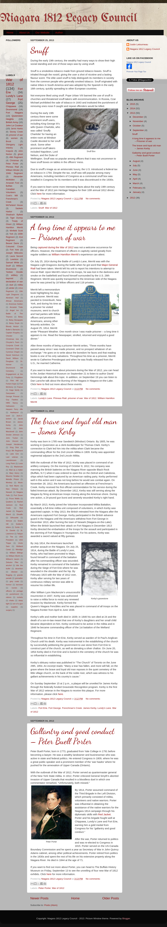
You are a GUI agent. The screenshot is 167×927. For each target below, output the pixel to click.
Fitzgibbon (18, 377)
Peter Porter (44, 888)
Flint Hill (14, 381)
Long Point (10, 463)
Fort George (55, 708)
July (135, 165)
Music (20, 482)
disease (14, 572)
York (11, 234)
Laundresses (11, 460)
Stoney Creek (16, 132)
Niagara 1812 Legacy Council (68, 18)
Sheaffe (20, 514)
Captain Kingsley (13, 333)
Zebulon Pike (12, 562)
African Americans (14, 301)
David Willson (12, 358)
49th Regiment (16, 157)
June (135, 170)
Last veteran (12, 457)
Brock (8, 141)
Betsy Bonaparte (16, 320)
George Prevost (12, 396)
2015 (133, 104)
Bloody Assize (12, 326)
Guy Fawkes (12, 400)
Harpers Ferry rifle (14, 409)
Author (59, 32)
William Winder (13, 170)
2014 (133, 108)
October (137, 125)
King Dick (14, 447)
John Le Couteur (14, 125)
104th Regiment (14, 173)
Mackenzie (18, 467)
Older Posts (110, 898)
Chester (9, 336)
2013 (133, 113)
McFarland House (14, 205)
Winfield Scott (16, 231)
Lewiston (14, 259)
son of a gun (18, 604)
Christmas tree (12, 339)
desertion (19, 569)
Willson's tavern (12, 559)
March (136, 183)
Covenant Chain (13, 349)
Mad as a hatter (16, 470)
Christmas (14, 160)
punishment (14, 594)
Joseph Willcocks (14, 253)
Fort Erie (42, 708)
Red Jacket (104, 814)
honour (9, 585)
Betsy (20, 317)
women (14, 138)
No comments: (93, 198)
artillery (14, 275)
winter (11, 288)
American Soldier (16, 304)
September (139, 130)
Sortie (17, 527)
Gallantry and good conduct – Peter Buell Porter (73, 736)
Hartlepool (14, 412)
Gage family (14, 390)
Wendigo (19, 549)
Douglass (9, 361)
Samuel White (12, 262)
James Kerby (89, 708)
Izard (8, 416)
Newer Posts (39, 898)
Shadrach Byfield (14, 214)
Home (10, 32)
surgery (9, 610)
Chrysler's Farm (12, 342)
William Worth (14, 556)
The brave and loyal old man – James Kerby (74, 426)
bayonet (9, 278)
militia (20, 285)
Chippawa (11, 106)
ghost (20, 154)
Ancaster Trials (16, 307)
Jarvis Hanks (17, 128)
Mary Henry (14, 473)
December (138, 117)
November (138, 121)
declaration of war (14, 281)
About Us (24, 32)
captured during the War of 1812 (55, 247)
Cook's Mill (12, 195)
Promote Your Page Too (136, 72)
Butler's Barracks (13, 330)
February (138, 187)
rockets (20, 597)
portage (20, 591)
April (135, 179)
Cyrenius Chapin (13, 352)
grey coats (14, 581)
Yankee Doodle (14, 272)
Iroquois (9, 151)
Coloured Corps (14, 246)
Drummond (11, 109)
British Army (12, 122)
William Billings (16, 553)
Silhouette (14, 518)
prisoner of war (75, 398)
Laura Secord (16, 256)
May (135, 174)
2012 (133, 197)
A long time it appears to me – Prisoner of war (73, 232)
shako (11, 600)
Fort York (14, 250)
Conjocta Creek (12, 345)
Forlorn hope (11, 384)
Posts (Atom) (51, 905)
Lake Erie (14, 454)
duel (11, 285)
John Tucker (12, 438)
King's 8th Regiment (14, 451)
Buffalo (9, 186)
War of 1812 (51, 208)
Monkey (9, 482)
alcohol (9, 565)
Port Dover (18, 495)
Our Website (42, 32)
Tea (11, 537)
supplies (14, 607)
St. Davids (10, 530)
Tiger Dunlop (16, 218)
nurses (14, 588)
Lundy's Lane (45, 398)
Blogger (126, 918)
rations (8, 597)
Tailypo (20, 534)
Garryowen (10, 393)
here (39, 193)
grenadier (19, 578)
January (137, 192)
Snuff (39, 50)
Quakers (9, 502)
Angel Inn (14, 310)
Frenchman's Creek (72, 708)
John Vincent (12, 441)
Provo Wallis (14, 499)
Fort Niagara (14, 112)
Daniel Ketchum (12, 355)
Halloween (10, 406)
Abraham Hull (12, 298)
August (137, 161)
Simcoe (9, 521)
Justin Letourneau (139, 44)
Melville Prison (12, 479)
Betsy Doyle (14, 323)
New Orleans (12, 489)
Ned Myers (14, 486)
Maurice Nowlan (13, 476)
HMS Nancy (12, 403)
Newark (9, 492)
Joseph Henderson (14, 444)
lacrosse (19, 585)
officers (9, 591)
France (20, 387)
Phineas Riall (60, 398)
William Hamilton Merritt (65, 254)
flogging (9, 575)
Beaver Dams (12, 243)
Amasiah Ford (12, 183)
